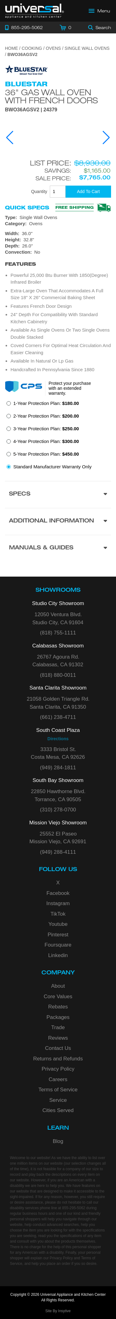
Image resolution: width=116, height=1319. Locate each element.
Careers (58, 1079)
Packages (58, 1017)
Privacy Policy (58, 1069)
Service (58, 1100)
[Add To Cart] (88, 192)
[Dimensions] (58, 239)
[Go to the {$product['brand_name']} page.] (26, 69)
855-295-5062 (73, 1208)
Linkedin (58, 955)
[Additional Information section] (58, 521)
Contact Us (58, 1048)
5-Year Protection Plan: (46, 454)
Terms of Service (58, 1090)
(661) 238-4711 (58, 717)
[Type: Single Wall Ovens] (58, 217)
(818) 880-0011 (58, 675)
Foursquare (58, 945)
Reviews (58, 1038)
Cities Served (58, 1110)
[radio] (42, 405)
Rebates (58, 1007)
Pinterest (58, 935)
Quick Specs (27, 207)
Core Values (58, 996)
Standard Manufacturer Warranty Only (52, 466)
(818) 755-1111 (58, 633)
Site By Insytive (58, 1311)
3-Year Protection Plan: (46, 428)
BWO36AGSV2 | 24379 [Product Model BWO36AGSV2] (31, 109)
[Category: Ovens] (58, 223)
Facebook (58, 893)
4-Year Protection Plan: (46, 441)
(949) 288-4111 (58, 852)
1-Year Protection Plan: (46, 403)
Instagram (58, 903)
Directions (57, 738)
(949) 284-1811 (58, 768)
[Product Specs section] (58, 494)
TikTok (58, 914)
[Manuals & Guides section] (58, 548)
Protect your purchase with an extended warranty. (70, 388)
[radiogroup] (58, 437)
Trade (58, 1027)
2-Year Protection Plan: (46, 416)
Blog (58, 1141)
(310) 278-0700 (58, 810)
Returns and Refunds (58, 1059)
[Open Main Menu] (99, 11)
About (58, 986)
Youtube (58, 924)
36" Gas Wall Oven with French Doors (51, 96)
